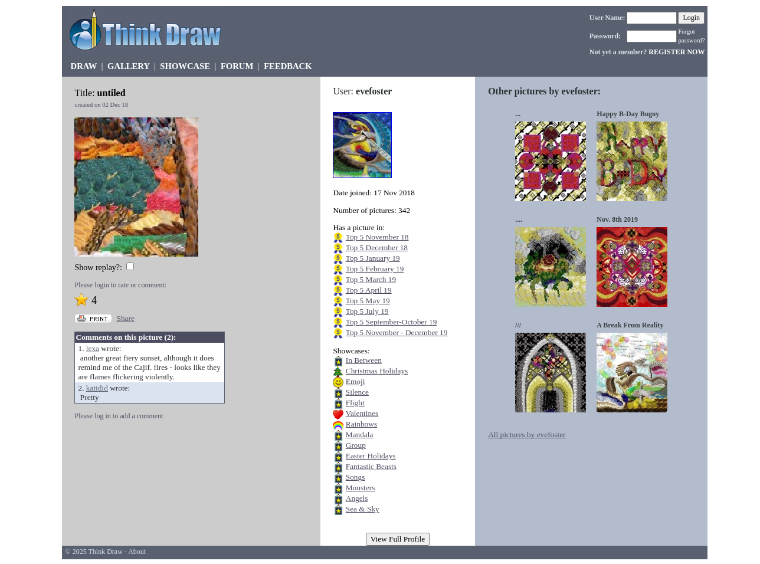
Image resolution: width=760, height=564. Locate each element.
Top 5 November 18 (377, 236)
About (137, 551)
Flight (355, 402)
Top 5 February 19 (375, 268)
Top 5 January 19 (373, 258)
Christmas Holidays (377, 370)
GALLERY (128, 66)
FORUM (237, 66)
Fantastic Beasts (371, 466)
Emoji (355, 381)
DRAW (84, 66)
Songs (355, 477)
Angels (357, 498)
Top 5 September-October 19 (391, 321)
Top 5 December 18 (377, 247)
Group (356, 445)
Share (125, 318)
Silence (357, 392)
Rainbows (361, 423)
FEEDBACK (288, 66)
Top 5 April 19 (369, 290)
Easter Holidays (371, 455)
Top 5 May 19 (368, 300)
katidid (97, 387)
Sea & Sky (362, 508)
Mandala (360, 434)
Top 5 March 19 (371, 279)
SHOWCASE (185, 66)
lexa (92, 348)
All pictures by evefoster (526, 434)
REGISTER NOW (676, 52)
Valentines (362, 413)
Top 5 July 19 (367, 311)
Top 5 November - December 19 (397, 332)
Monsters (360, 487)
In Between (364, 360)
